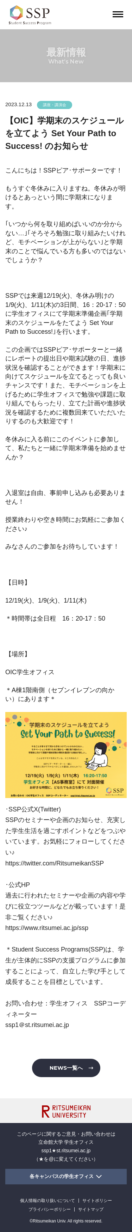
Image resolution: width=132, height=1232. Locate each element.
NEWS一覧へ (66, 1067)
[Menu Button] (117, 14)
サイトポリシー (97, 1200)
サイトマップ (90, 1209)
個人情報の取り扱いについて (47, 1200)
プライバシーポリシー (50, 1209)
